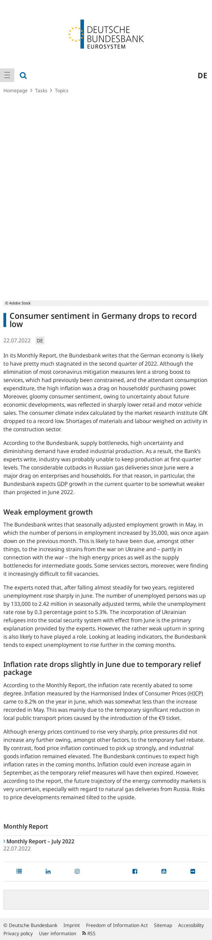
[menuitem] (7, 75)
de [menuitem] (202, 75)
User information (57, 933)
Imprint (71, 925)
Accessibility (191, 925)
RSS (89, 933)
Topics (62, 90)
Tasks (41, 90)
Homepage (15, 90)
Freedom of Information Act (117, 925)
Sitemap (163, 925)
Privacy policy (18, 933)
